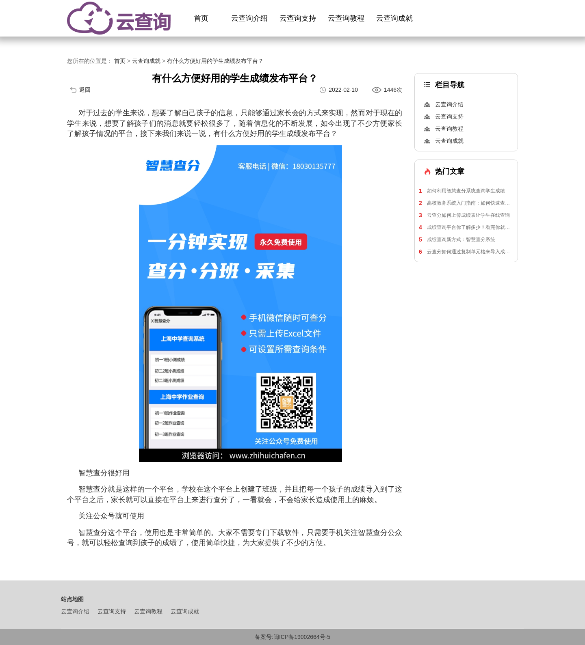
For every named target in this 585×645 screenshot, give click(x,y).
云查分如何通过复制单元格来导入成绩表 (466, 252)
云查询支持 (298, 18)
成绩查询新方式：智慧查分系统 (457, 239)
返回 (85, 89)
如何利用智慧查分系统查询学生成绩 (462, 191)
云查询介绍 (249, 18)
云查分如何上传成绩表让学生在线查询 (464, 215)
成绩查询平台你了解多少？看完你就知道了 (466, 227)
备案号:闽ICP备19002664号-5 (292, 637)
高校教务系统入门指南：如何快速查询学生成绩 (466, 203)
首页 (201, 18)
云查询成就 (394, 18)
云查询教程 (346, 18)
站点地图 (72, 599)
